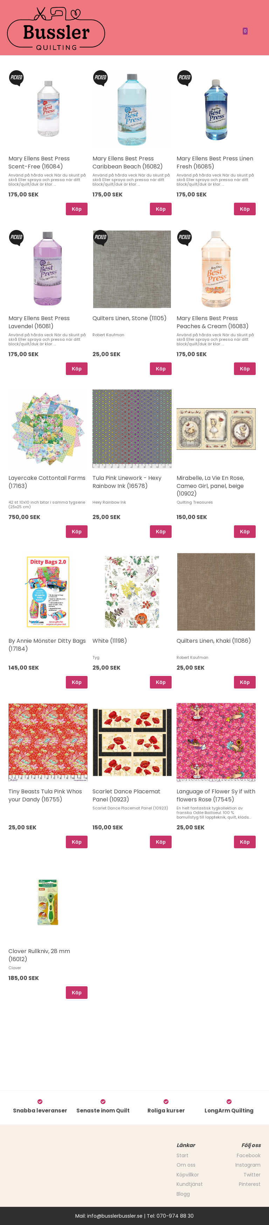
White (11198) (109, 641)
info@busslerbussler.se (115, 1215)
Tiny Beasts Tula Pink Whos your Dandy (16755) (45, 795)
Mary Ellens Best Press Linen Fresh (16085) (215, 162)
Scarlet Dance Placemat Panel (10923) (126, 795)
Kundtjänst (190, 1184)
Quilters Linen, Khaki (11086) (214, 641)
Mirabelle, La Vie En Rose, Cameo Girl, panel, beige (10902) (210, 486)
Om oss (186, 1164)
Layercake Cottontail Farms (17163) (46, 482)
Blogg (183, 1193)
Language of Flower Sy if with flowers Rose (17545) (216, 795)
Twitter (252, 1174)
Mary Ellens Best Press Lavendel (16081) (39, 322)
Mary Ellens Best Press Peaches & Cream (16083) (213, 322)
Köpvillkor (188, 1174)
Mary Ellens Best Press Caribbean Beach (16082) (127, 162)
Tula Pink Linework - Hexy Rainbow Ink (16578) (126, 482)
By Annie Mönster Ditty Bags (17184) (47, 645)
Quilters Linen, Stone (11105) (129, 318)
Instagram (248, 1164)
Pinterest (250, 1184)
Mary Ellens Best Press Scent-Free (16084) (39, 162)
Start (182, 1155)
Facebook (249, 1155)
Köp (77, 209)
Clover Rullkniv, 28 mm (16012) (39, 955)
